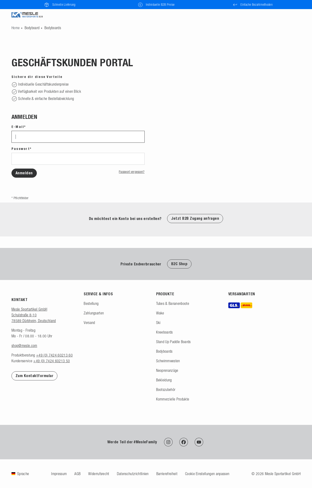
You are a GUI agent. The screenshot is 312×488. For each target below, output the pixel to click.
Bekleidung (164, 380)
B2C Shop (179, 264)
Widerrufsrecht (98, 474)
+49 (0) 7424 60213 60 (54, 355)
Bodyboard (32, 28)
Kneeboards (164, 332)
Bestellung (91, 303)
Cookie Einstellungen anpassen (207, 474)
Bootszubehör (165, 389)
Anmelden (24, 173)
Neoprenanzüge (167, 370)
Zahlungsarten (94, 313)
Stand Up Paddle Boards (173, 342)
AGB (77, 474)
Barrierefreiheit (166, 474)
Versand (89, 322)
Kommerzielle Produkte (172, 399)
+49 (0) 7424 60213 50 (51, 361)
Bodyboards (52, 28)
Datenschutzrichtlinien (133, 474)
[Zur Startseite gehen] (15, 28)
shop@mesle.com (24, 345)
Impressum (59, 474)
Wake (160, 313)
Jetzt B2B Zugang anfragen (195, 218)
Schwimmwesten (168, 361)
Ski (158, 322)
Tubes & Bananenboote (172, 303)
